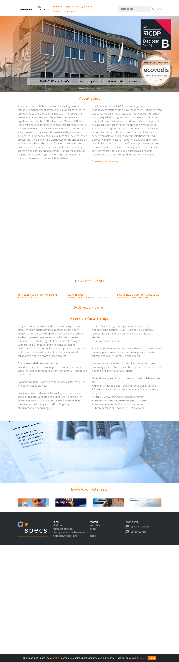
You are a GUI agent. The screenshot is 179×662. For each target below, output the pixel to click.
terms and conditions (63, 529)
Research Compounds (65, 11)
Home (56, 6)
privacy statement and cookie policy (70, 532)
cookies (55, 657)
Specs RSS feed (138, 531)
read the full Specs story (105, 161)
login (159, 8)
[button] (13, 54)
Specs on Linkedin (140, 526)
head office (95, 525)
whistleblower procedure (65, 536)
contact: (94, 522)
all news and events (89, 307)
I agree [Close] (152, 658)
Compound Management (77, 6)
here (142, 657)
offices (93, 528)
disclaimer (58, 525)
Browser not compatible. (89, 286)
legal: (56, 521)
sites (92, 532)
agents (93, 535)
